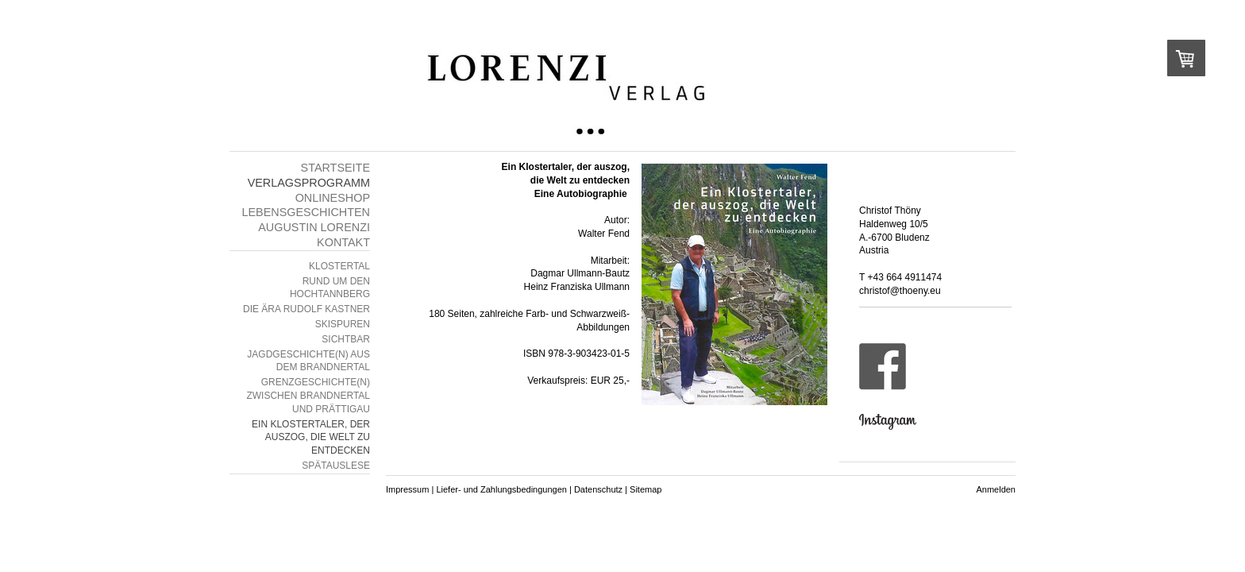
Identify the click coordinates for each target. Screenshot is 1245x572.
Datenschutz (598, 489)
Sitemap (645, 489)
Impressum (407, 489)
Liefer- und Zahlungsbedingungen (501, 489)
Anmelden (996, 489)
